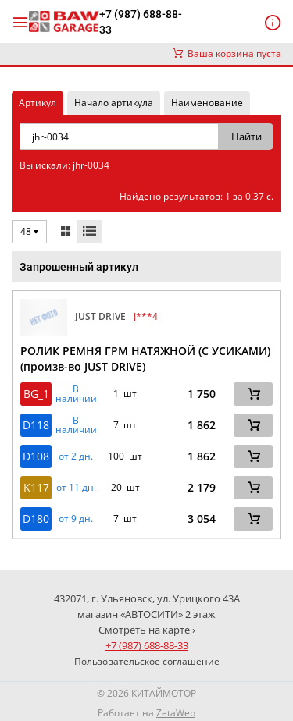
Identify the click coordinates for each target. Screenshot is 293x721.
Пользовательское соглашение (147, 661)
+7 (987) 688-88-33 (140, 22)
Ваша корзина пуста (227, 53)
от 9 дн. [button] (76, 519)
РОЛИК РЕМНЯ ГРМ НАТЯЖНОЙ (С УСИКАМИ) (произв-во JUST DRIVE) (145, 358)
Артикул (37, 102)
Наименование (207, 102)
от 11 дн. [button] (76, 487)
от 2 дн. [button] (76, 456)
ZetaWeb (175, 712)
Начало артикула (113, 102)
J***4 (146, 316)
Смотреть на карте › (146, 630)
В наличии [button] (76, 394)
